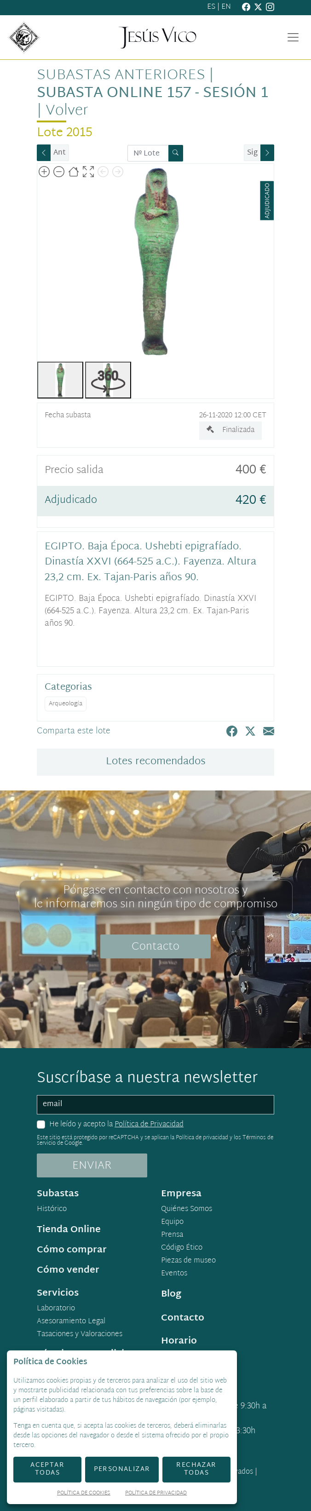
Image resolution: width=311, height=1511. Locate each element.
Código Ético (181, 1248)
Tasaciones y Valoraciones (79, 1334)
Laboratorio (56, 1309)
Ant (59, 153)
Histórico (52, 1209)
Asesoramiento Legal (71, 1321)
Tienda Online (69, 1229)
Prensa (172, 1235)
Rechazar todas (196, 1469)
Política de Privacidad (149, 1124)
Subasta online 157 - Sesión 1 (153, 93)
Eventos (174, 1274)
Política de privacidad (202, 1138)
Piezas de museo (188, 1261)
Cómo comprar (72, 1250)
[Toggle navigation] (293, 37)
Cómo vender (68, 1270)
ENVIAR (92, 1166)
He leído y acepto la (116, 1124)
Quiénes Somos (186, 1209)
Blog (171, 1294)
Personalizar (122, 1469)
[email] (155, 1104)
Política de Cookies (83, 1494)
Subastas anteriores (121, 75)
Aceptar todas (47, 1469)
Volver (67, 111)
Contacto (155, 947)
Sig (252, 153)
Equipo (172, 1222)
